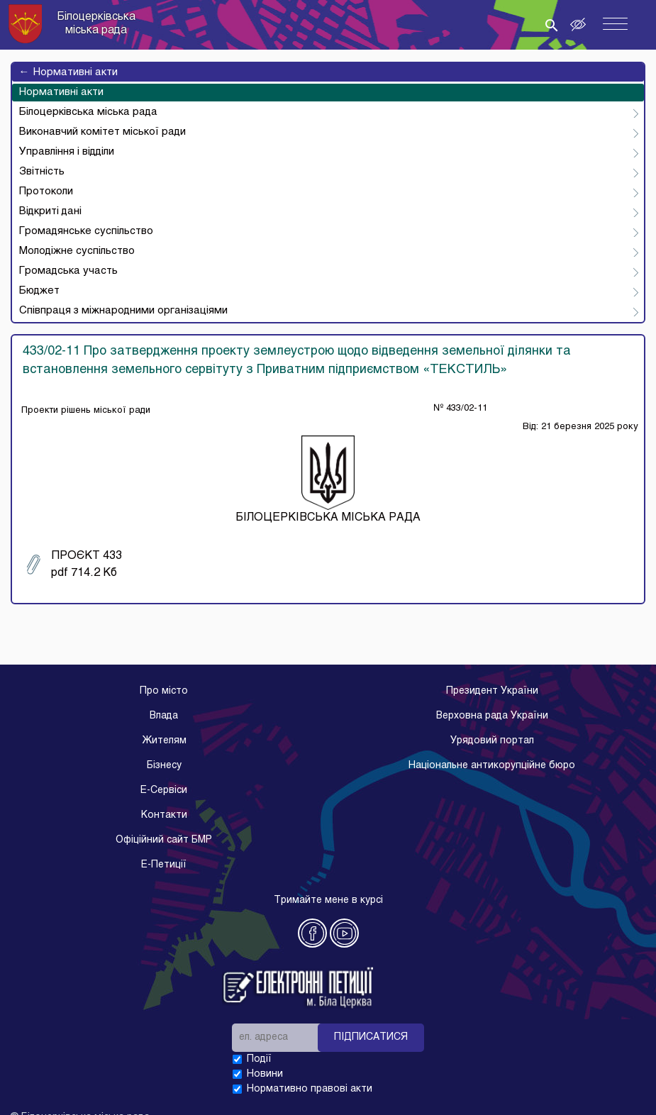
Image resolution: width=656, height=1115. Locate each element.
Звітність (42, 172)
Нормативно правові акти (309, 1089)
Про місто (164, 691)
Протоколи (46, 191)
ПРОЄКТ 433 (74, 564)
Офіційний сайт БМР (164, 840)
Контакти (164, 815)
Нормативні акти (68, 72)
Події (259, 1059)
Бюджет (39, 291)
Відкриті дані (50, 211)
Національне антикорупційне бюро (491, 765)
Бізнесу (164, 765)
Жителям (164, 740)
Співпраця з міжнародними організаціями (123, 311)
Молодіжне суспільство (77, 251)
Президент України (492, 691)
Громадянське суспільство (86, 231)
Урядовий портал (492, 740)
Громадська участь (68, 271)
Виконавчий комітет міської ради (102, 132)
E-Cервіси (163, 790)
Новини (265, 1074)
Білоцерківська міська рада (88, 112)
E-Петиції (164, 865)
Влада (164, 716)
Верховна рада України (492, 716)
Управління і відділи (66, 152)
